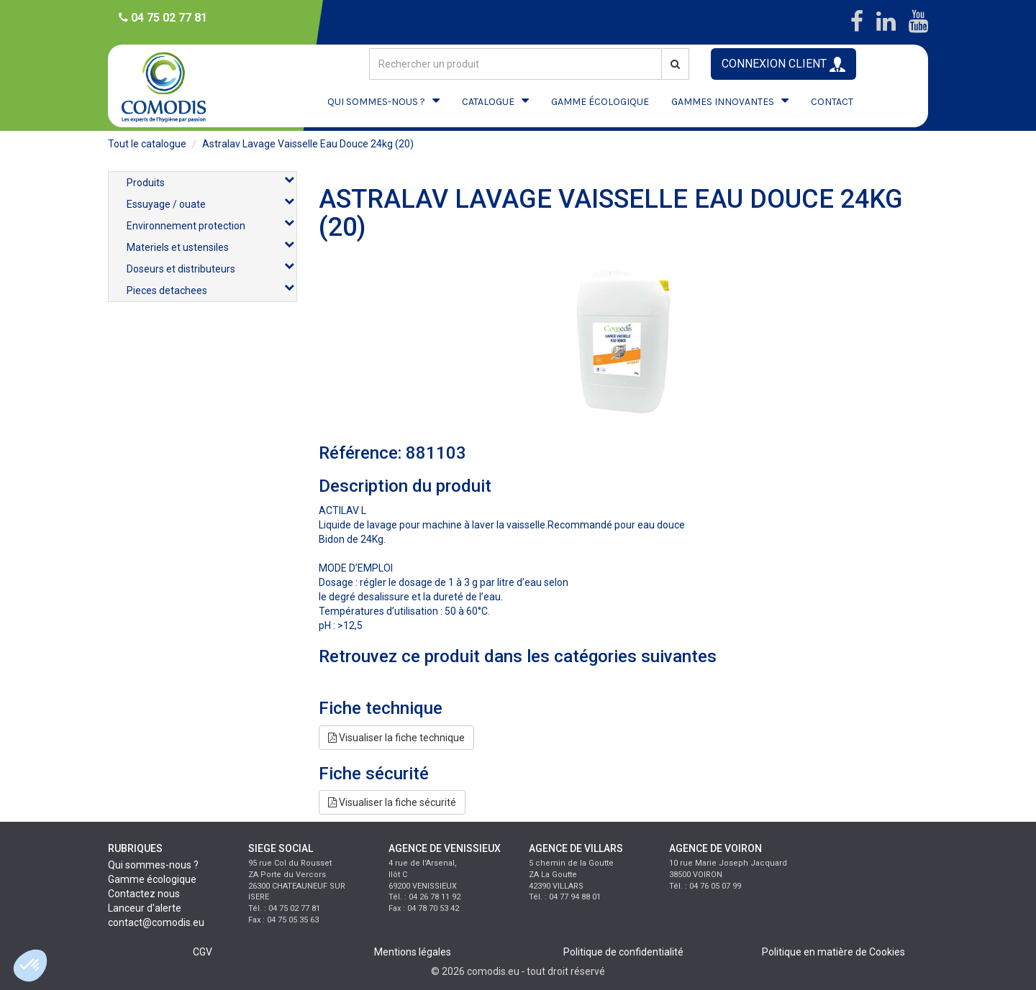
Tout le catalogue (147, 144)
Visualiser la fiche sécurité (392, 802)
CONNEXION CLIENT (783, 64)
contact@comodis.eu (156, 922)
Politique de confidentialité (623, 952)
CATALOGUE (488, 102)
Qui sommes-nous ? (153, 865)
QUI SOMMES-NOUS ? (376, 102)
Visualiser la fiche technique (396, 737)
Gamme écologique (152, 879)
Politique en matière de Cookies (833, 952)
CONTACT (832, 102)
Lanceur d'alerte (144, 908)
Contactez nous (144, 893)
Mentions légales (412, 952)
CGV (202, 952)
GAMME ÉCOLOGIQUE (600, 102)
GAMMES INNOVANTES (722, 102)
